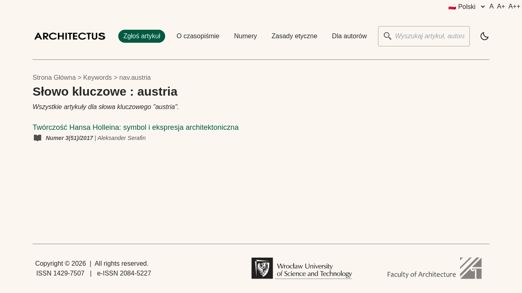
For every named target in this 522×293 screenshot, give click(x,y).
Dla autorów (349, 36)
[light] (484, 36)
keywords (97, 77)
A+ (501, 6)
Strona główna (54, 77)
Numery (245, 36)
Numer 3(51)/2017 (70, 138)
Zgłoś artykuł (141, 36)
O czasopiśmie (198, 36)
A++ (514, 6)
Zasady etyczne (294, 36)
